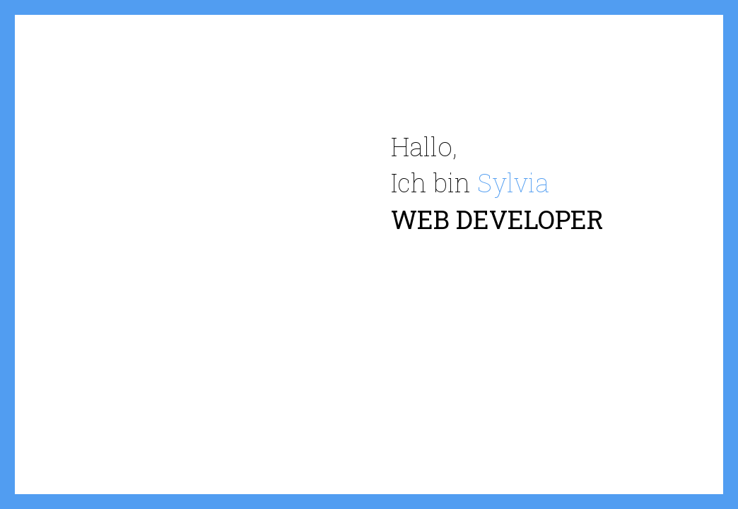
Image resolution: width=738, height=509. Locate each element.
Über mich (420, 289)
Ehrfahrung (597, 289)
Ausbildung (508, 289)
